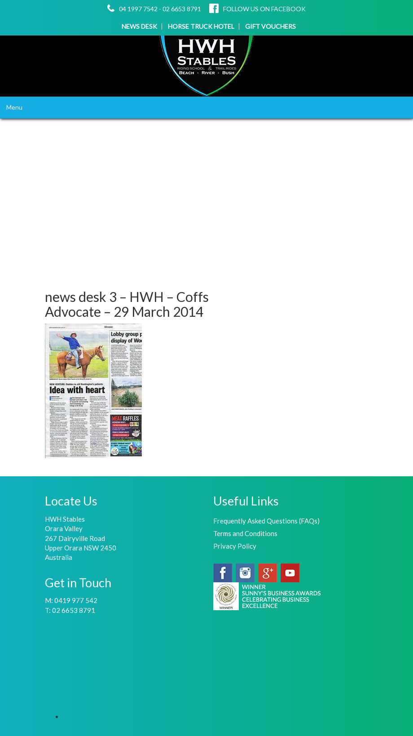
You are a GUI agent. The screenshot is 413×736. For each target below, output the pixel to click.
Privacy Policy (234, 546)
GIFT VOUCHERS (270, 26)
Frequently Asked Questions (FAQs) (266, 521)
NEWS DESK (139, 26)
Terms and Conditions (245, 533)
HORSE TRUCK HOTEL (201, 26)
